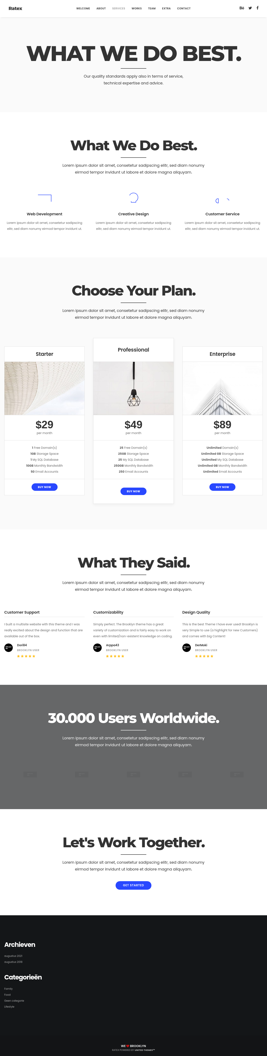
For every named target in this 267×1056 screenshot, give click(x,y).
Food (7, 995)
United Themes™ (145, 1050)
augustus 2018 (13, 962)
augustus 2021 (13, 956)
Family (8, 989)
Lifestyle (9, 1006)
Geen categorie (14, 1000)
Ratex (15, 8)
